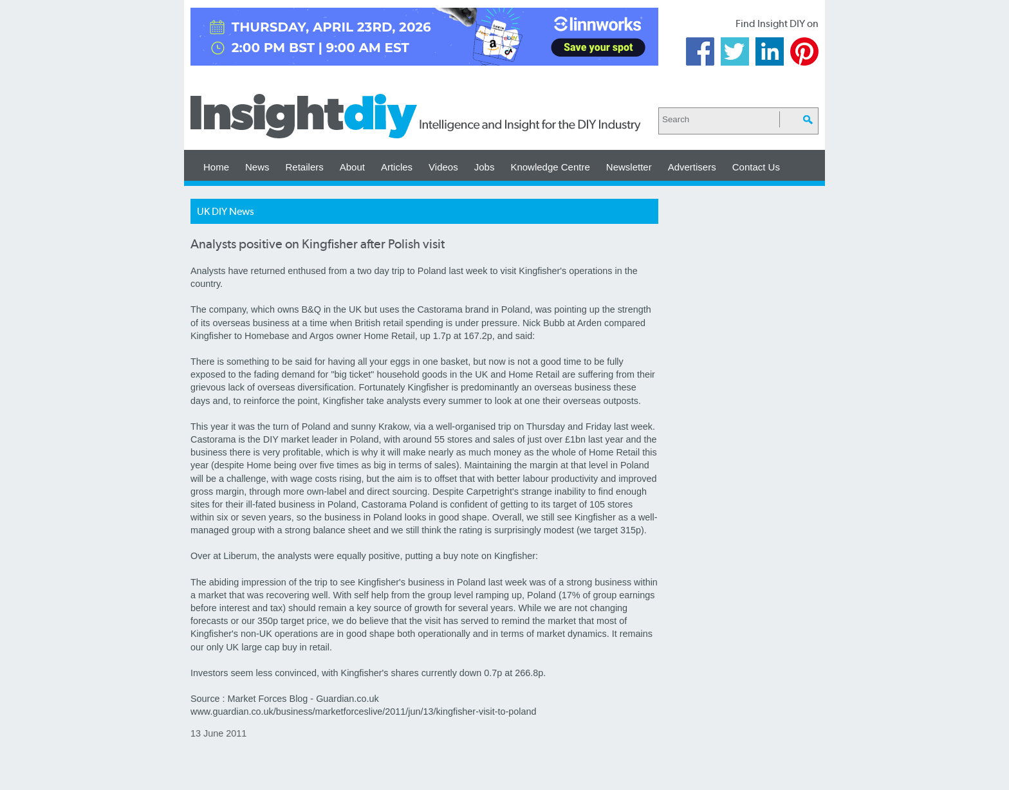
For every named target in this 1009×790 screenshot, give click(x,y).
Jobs (484, 166)
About (352, 166)
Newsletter (629, 166)
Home (216, 166)
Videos (443, 166)
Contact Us (756, 166)
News (257, 166)
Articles (396, 166)
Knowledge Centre (549, 166)
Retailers (305, 166)
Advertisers (692, 166)
